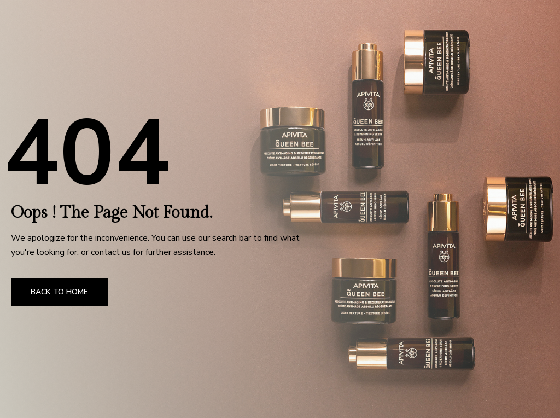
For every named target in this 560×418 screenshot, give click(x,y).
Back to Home (59, 292)
